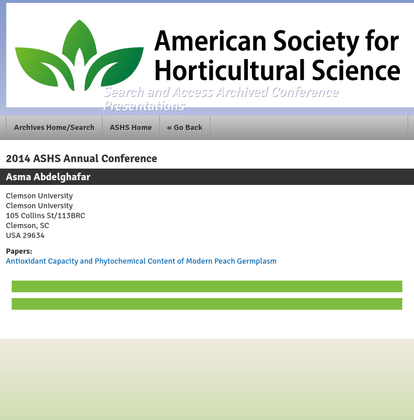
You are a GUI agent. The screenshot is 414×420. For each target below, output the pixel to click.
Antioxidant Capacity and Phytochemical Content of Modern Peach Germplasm (141, 261)
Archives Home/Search (54, 127)
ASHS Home (131, 127)
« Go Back (185, 127)
